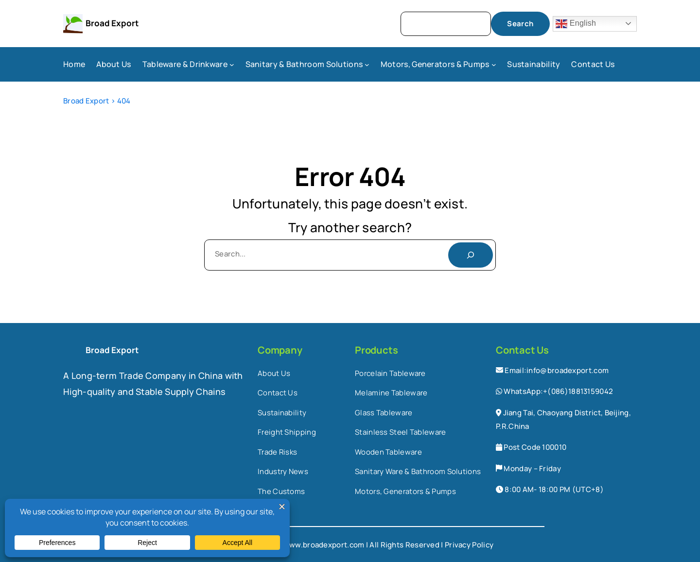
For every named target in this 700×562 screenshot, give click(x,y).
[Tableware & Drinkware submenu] (231, 64)
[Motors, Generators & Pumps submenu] (493, 64)
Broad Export (112, 23)
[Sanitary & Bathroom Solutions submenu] (367, 64)
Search (520, 23)
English (576, 24)
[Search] (470, 255)
